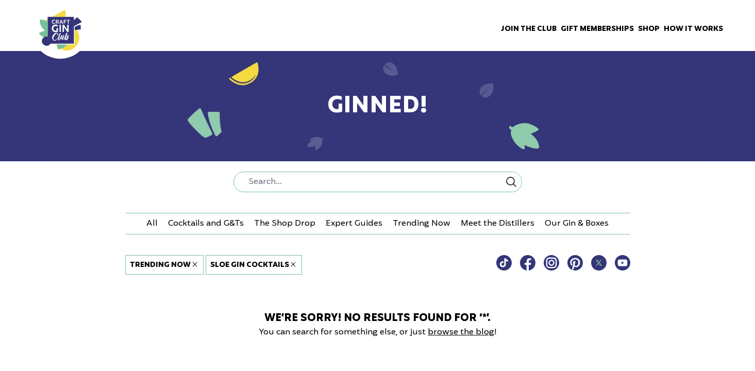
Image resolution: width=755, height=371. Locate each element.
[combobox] (377, 182)
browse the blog (461, 332)
